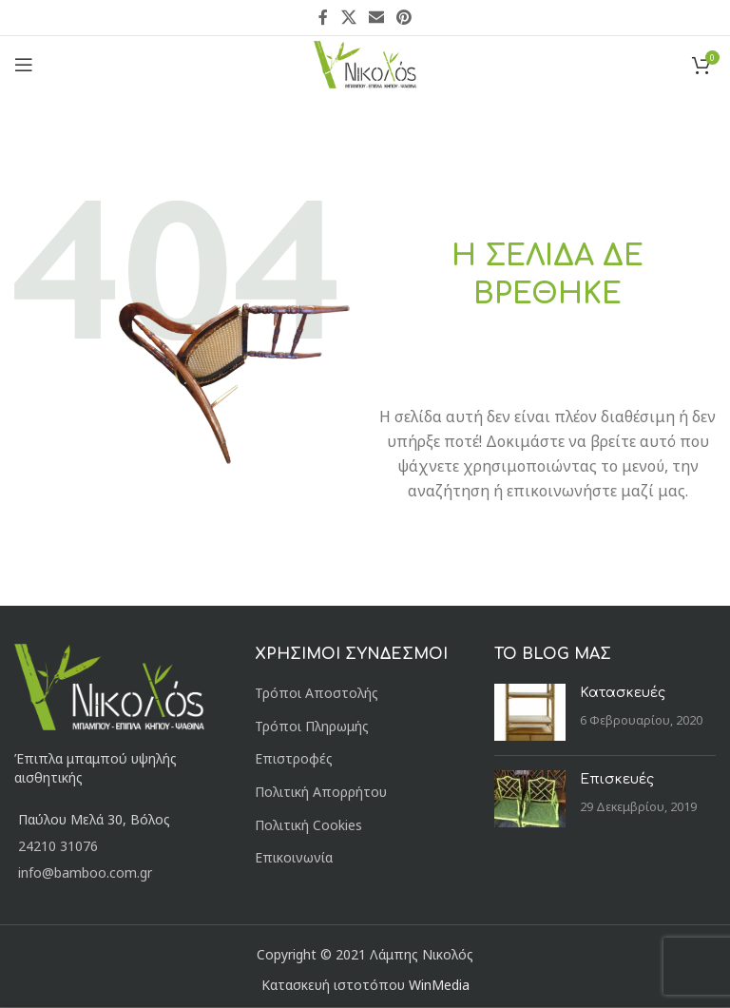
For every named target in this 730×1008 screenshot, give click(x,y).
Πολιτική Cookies (308, 825)
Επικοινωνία (294, 857)
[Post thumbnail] (530, 712)
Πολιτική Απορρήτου (321, 792)
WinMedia (439, 985)
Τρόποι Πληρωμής (312, 726)
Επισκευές (617, 779)
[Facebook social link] (323, 17)
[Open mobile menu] (24, 65)
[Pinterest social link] (404, 17)
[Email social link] (376, 17)
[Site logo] (365, 63)
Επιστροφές (294, 758)
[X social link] (348, 17)
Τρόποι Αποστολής (316, 693)
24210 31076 (58, 846)
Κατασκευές (622, 693)
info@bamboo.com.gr (85, 872)
